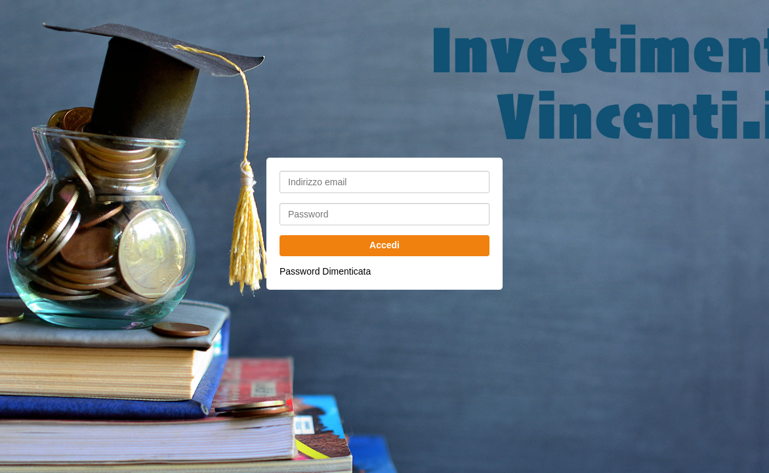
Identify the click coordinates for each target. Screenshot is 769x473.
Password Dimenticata (325, 271)
